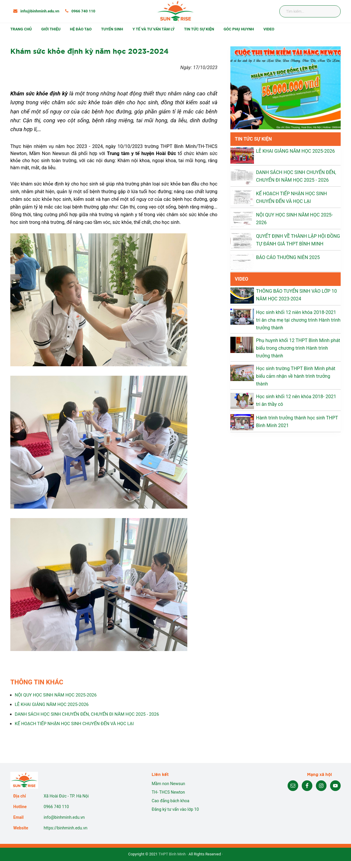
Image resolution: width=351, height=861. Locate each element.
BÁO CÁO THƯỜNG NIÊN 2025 (288, 257)
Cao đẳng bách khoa (170, 800)
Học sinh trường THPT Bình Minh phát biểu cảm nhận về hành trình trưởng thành (295, 376)
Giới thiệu (50, 29)
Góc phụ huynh (239, 29)
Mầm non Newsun (168, 783)
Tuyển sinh (112, 29)
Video (268, 29)
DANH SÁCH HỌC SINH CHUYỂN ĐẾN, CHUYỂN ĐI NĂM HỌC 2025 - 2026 (87, 714)
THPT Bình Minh (172, 854)
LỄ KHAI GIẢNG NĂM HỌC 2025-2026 (52, 704)
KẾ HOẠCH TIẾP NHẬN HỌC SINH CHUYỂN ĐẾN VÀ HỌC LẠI (74, 723)
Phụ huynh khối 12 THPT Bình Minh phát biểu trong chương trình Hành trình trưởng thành (298, 348)
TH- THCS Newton (168, 792)
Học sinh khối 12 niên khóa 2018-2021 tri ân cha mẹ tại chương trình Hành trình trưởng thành (298, 320)
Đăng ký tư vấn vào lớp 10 (175, 809)
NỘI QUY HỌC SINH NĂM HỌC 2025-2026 (56, 695)
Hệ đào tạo (81, 29)
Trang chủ (21, 29)
